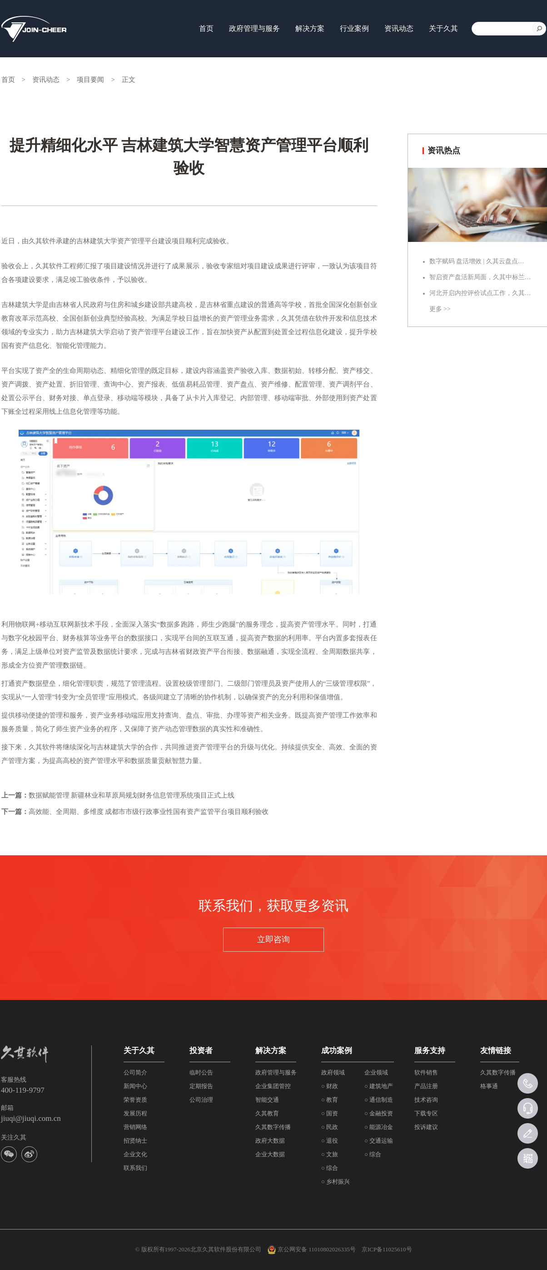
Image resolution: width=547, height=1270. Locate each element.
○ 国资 (329, 1113)
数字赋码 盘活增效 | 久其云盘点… (476, 261)
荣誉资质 (135, 1099)
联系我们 (135, 1168)
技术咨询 (426, 1099)
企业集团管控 (273, 1086)
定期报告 (201, 1086)
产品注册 (426, 1086)
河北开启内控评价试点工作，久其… (480, 293)
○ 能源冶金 (378, 1127)
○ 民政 (329, 1127)
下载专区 (426, 1113)
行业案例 (354, 28)
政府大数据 (270, 1140)
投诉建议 (426, 1127)
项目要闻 (90, 79)
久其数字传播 (273, 1127)
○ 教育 (329, 1099)
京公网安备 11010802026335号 (311, 1249)
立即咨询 (273, 939)
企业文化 (135, 1154)
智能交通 (267, 1099)
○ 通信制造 (378, 1099)
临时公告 (201, 1072)
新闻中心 (135, 1086)
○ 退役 (329, 1140)
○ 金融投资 (378, 1113)
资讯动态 (398, 28)
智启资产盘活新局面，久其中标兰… (480, 277)
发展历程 (135, 1113)
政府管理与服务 (254, 28)
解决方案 (309, 28)
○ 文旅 (329, 1154)
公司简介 (135, 1072)
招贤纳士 (135, 1140)
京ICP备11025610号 (387, 1249)
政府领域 (333, 1072)
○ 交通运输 (378, 1140)
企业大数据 (270, 1154)
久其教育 (267, 1113)
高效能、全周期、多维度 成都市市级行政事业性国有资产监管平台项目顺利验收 (149, 811)
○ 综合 (329, 1168)
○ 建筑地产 (378, 1086)
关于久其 (443, 28)
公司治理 (201, 1099)
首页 (206, 28)
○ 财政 (329, 1086)
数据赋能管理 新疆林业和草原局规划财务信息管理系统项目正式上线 (132, 795)
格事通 (489, 1086)
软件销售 (426, 1072)
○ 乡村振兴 (335, 1181)
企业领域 (376, 1072)
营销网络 (135, 1127)
